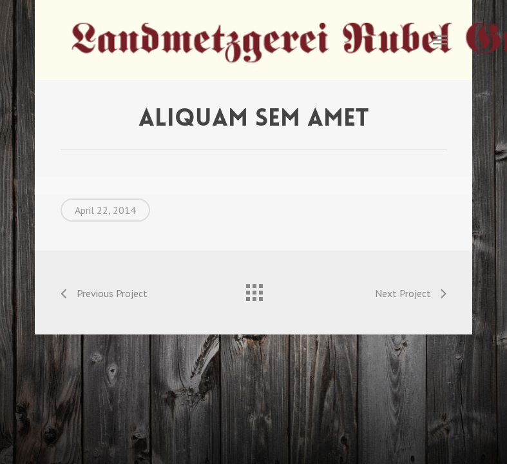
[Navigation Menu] (440, 40)
